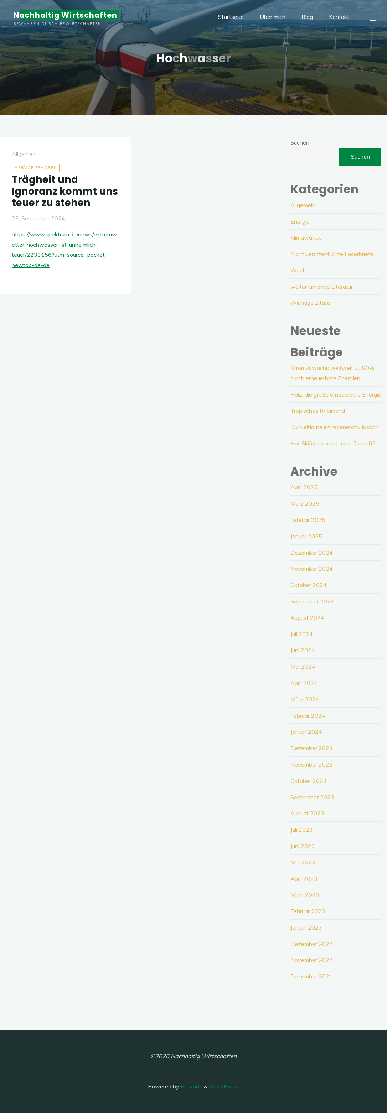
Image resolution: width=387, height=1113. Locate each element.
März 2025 (304, 503)
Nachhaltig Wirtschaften (65, 15)
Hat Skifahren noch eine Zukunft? (333, 443)
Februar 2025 (307, 519)
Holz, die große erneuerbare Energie (335, 394)
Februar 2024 (307, 715)
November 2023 (311, 764)
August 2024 (307, 617)
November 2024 (311, 568)
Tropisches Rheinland (317, 410)
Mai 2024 (302, 666)
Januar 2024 (306, 731)
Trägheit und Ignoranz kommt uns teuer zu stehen (65, 191)
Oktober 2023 (308, 780)
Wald (297, 270)
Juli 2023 (301, 829)
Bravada (190, 1086)
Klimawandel (306, 237)
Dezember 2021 (311, 976)
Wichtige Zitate (310, 302)
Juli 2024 (301, 634)
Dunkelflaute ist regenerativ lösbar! (334, 426)
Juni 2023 (302, 846)
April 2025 (304, 487)
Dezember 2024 (311, 552)
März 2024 (304, 699)
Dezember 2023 (311, 748)
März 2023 (304, 894)
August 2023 (307, 813)
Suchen (299, 142)
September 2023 (312, 797)
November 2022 (311, 959)
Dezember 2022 (311, 943)
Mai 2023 (302, 862)
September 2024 (312, 601)
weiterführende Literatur (321, 286)
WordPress (223, 1086)
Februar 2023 (307, 911)
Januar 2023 (306, 927)
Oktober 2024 (308, 585)
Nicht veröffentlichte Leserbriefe (331, 253)
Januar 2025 (306, 536)
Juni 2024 (302, 650)
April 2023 (304, 878)
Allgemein (24, 153)
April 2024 (304, 682)
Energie (300, 221)
